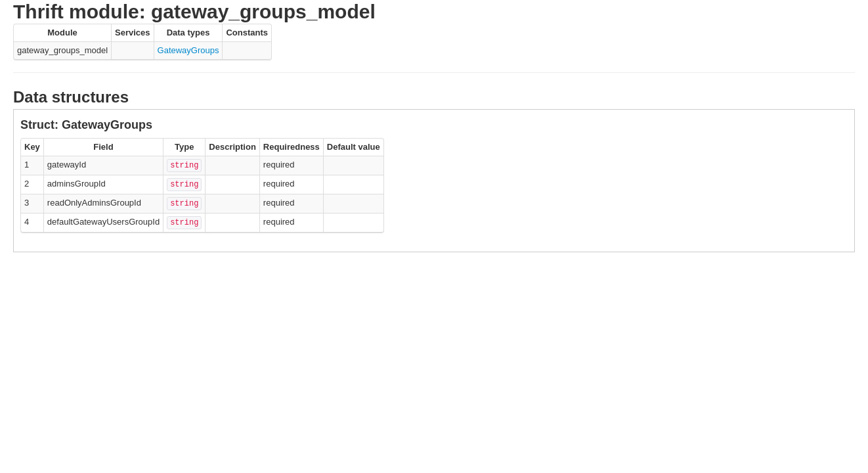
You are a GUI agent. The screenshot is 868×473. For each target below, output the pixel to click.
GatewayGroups (188, 50)
